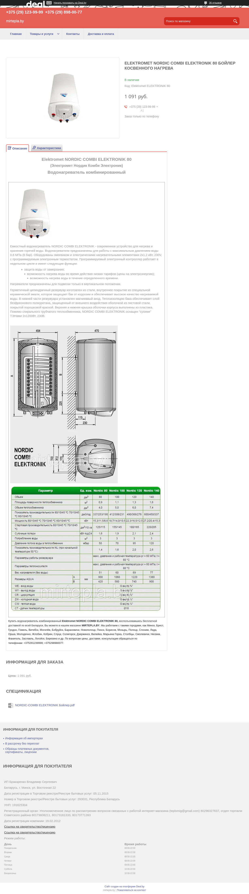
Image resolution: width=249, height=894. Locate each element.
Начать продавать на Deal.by (70, 2)
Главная (16, 34)
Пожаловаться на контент (131, 890)
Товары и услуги (41, 34)
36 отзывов (215, 2)
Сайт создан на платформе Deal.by (124, 886)
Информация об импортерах (24, 738)
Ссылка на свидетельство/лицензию (29, 826)
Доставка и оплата (101, 34)
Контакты (72, 34)
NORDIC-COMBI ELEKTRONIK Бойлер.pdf (45, 705)
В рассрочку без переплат (22, 743)
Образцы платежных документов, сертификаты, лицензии (27, 750)
